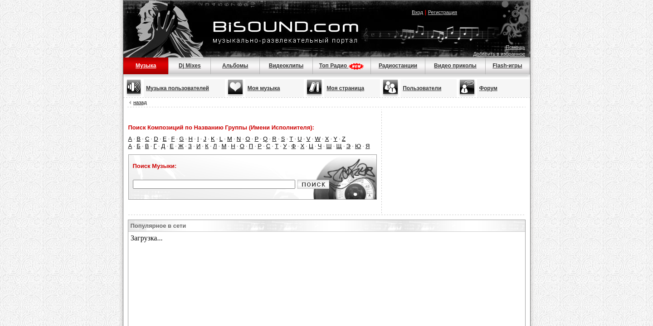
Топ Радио (342, 65)
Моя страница (345, 88)
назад (140, 102)
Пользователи (422, 88)
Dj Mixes (190, 65)
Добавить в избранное (499, 54)
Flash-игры (507, 65)
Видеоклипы (286, 65)
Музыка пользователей (177, 88)
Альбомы (235, 65)
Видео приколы (455, 65)
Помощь (516, 47)
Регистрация (442, 12)
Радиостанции (398, 65)
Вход (417, 12)
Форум (488, 88)
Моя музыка (264, 88)
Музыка (146, 65)
